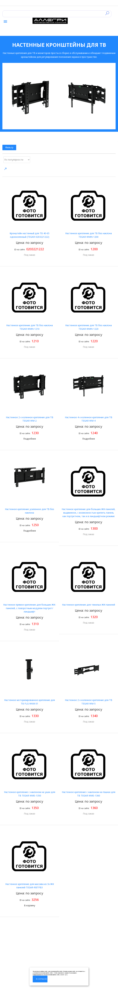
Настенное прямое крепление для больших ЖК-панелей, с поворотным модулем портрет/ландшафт (29, 608)
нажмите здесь (63, 974)
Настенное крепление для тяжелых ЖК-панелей (88, 604)
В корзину (29, 905)
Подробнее (29, 438)
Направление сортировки (5, 169)
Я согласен (41, 979)
